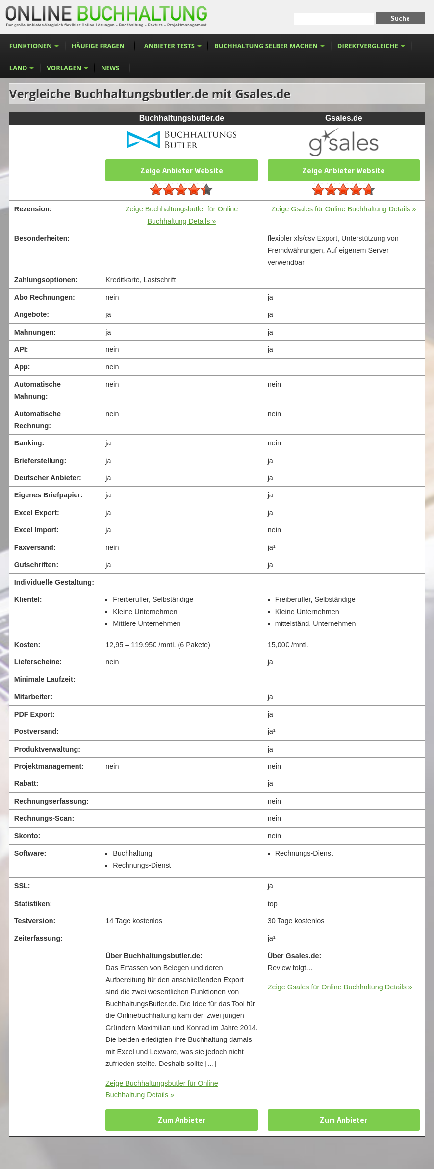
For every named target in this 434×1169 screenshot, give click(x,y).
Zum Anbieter (181, 1120)
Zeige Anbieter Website (181, 170)
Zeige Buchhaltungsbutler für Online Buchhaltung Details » (161, 1089)
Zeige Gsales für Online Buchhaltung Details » (343, 209)
